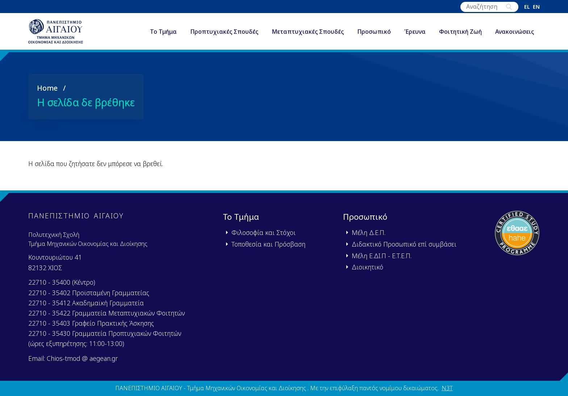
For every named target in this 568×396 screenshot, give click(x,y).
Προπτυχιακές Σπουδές (224, 34)
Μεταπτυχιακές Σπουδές (308, 34)
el (527, 6)
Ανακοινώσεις (514, 34)
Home (47, 92)
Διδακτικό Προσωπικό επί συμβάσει (404, 244)
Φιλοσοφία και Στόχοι (263, 232)
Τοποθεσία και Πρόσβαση (268, 244)
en (536, 6)
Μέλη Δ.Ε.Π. (368, 232)
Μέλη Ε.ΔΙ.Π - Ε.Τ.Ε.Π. (382, 255)
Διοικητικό (367, 267)
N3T (447, 388)
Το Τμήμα (163, 34)
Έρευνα (415, 34)
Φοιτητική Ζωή (460, 34)
